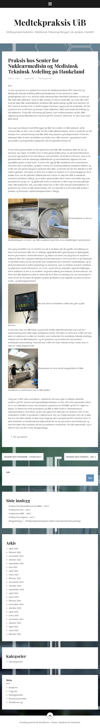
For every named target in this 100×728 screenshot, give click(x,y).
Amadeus (63, 722)
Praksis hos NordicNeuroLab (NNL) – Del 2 (29, 506)
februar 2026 (15, 552)
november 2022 (16, 619)
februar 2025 (15, 578)
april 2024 (13, 593)
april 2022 (13, 626)
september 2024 (16, 589)
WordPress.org (16, 702)
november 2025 (16, 555)
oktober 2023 (15, 608)
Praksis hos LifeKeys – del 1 (81, 456)
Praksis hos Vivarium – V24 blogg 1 (22, 456)
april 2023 (13, 611)
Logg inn (13, 691)
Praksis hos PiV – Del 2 (19, 509)
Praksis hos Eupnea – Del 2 (22, 517)
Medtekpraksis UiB (50, 22)
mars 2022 (14, 630)
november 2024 (16, 581)
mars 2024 (14, 596)
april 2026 (13, 548)
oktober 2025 (15, 559)
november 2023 (16, 604)
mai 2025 (13, 567)
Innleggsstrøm (16, 694)
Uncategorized (46, 78)
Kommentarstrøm (17, 698)
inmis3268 (30, 78)
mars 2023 (14, 615)
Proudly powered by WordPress (34, 722)
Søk (8, 472)
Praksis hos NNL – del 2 (20, 513)
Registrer (13, 687)
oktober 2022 (15, 622)
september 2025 (16, 563)
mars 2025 (14, 574)
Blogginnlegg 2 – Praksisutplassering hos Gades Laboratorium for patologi (45, 520)
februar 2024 (15, 600)
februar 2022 (15, 634)
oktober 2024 (15, 585)
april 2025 (13, 570)
